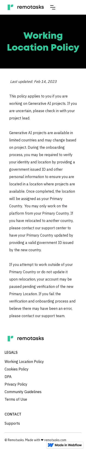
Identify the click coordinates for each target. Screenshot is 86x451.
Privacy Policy (16, 384)
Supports (12, 423)
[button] (52, 7)
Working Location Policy (24, 361)
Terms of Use (16, 399)
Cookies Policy (16, 369)
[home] (26, 7)
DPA (8, 376)
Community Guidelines (23, 391)
